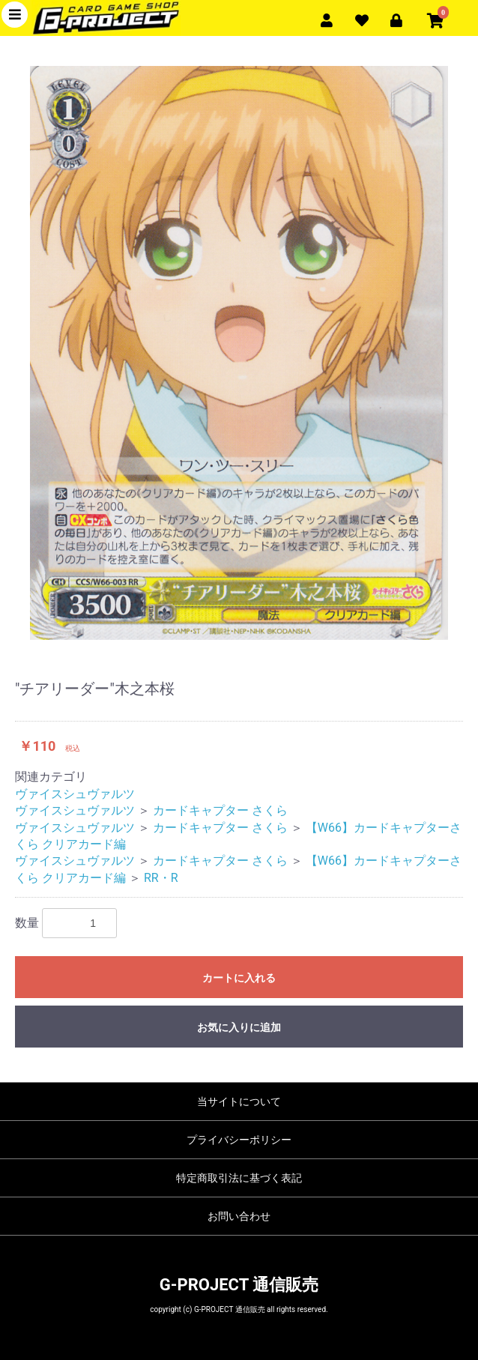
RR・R (161, 878)
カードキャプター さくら (220, 810)
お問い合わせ (239, 1216)
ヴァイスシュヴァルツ (75, 794)
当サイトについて (239, 1101)
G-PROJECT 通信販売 (239, 1284)
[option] (239, 353)
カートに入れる (239, 978)
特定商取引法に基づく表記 (239, 1178)
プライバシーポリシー (239, 1140)
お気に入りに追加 (239, 1027)
